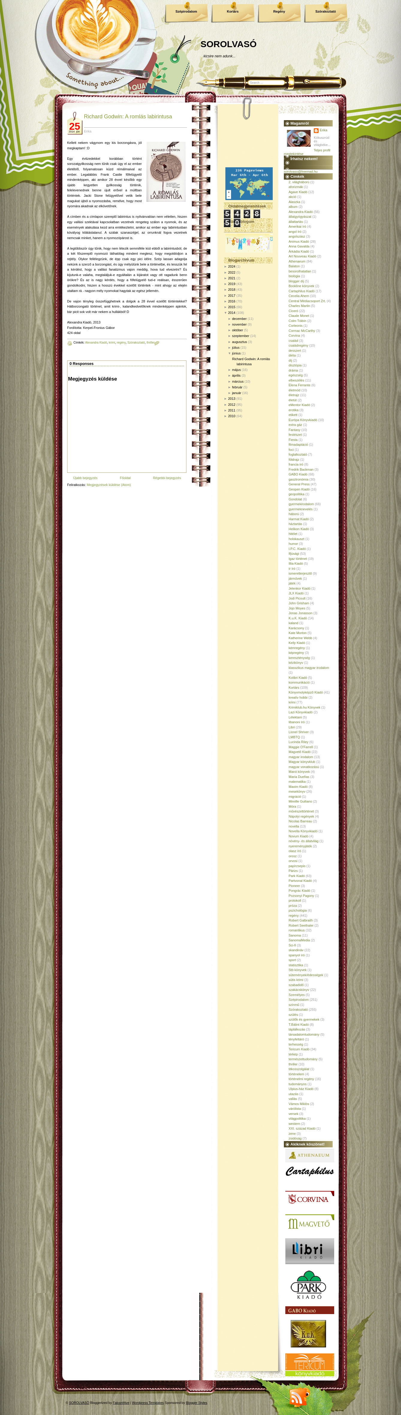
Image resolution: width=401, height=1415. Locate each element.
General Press (299, 484)
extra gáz (295, 425)
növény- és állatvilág (304, 841)
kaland (293, 623)
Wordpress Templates (148, 1402)
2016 (231, 301)
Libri (292, 727)
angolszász (297, 236)
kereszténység (299, 658)
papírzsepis (297, 866)
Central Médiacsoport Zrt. (307, 301)
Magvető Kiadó (299, 752)
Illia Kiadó (296, 563)
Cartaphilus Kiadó (302, 291)
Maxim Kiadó (298, 786)
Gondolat (295, 499)
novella (294, 826)
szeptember (240, 336)
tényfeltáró (296, 1039)
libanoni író (297, 722)
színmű (294, 1005)
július (235, 347)
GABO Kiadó (298, 474)
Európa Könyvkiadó (303, 420)
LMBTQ (294, 737)
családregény (298, 345)
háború (294, 514)
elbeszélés (296, 380)
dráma (293, 370)
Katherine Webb (300, 638)
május (236, 370)
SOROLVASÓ (228, 44)
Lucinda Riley (298, 742)
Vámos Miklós (299, 1104)
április (236, 375)
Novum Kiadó (298, 836)
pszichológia (298, 910)
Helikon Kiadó (299, 529)
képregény (296, 652)
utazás (293, 1094)
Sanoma (295, 935)
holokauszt (296, 539)
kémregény (297, 648)
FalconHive (121, 1402)
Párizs (293, 871)
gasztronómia (298, 479)
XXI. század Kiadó (302, 1128)
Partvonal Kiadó (300, 880)
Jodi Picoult (297, 598)
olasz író (295, 851)
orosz (293, 856)
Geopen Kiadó (299, 489)
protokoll (295, 900)
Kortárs (233, 11)
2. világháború (299, 182)
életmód (294, 390)
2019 (231, 284)
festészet (295, 434)
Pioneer (294, 886)
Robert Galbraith (301, 920)
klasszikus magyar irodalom (309, 668)
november (239, 324)
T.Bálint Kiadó (299, 1024)
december (239, 318)
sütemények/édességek (306, 975)
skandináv (296, 950)
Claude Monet (299, 315)
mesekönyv (297, 791)
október (237, 330)
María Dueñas (299, 777)
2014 (231, 312)
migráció (295, 796)
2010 (231, 416)
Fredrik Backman (301, 469)
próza (293, 905)
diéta (292, 355)
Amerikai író (297, 226)
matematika (297, 781)
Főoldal (125, 478)
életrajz (294, 395)
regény (121, 342)
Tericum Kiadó (299, 1049)
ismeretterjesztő (300, 573)
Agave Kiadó (298, 192)
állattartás (296, 221)
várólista (295, 1108)
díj (290, 360)
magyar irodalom (301, 757)
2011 (231, 410)
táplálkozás (297, 1029)
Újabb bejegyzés (85, 478)
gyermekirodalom (301, 504)
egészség (296, 375)
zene (292, 1133)
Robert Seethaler (301, 925)
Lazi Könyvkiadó (301, 712)
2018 (231, 289)
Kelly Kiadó (297, 643)
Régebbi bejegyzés (167, 478)
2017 (231, 295)
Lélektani (295, 717)
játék (292, 583)
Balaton (294, 266)
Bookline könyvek (301, 286)
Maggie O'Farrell (301, 747)
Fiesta (293, 440)
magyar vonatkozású (304, 767)
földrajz (294, 459)
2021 (231, 278)
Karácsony (296, 628)
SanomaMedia (299, 940)
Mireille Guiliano (300, 801)
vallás (293, 1099)
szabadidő (296, 985)
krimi (112, 342)
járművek (295, 578)
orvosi (293, 861)
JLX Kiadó (296, 593)
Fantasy (294, 430)
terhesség (296, 1044)
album (293, 206)
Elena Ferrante (299, 385)
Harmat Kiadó (299, 519)
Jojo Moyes (297, 608)
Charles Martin (299, 306)
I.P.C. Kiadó (297, 549)
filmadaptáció (298, 444)
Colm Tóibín (297, 321)
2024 (231, 266)
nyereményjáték (300, 846)
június (236, 353)
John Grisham (299, 603)
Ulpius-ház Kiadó (301, 1089)
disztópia (295, 365)
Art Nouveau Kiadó (302, 256)
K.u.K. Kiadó (298, 618)
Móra (292, 806)
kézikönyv (296, 662)
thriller (151, 342)
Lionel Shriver (299, 732)
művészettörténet (301, 811)
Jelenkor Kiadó (299, 588)
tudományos (298, 1084)
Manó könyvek (299, 771)
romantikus (297, 930)
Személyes (297, 995)
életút (293, 400)
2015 (231, 307)
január (236, 393)
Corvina (294, 335)
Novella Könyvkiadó (303, 831)
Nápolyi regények (301, 816)
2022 (231, 272)
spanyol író (297, 955)
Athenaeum (297, 261)
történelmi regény (301, 1079)
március (238, 381)
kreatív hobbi (298, 697)
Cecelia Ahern (299, 296)
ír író (292, 568)
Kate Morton (298, 633)
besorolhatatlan (300, 271)
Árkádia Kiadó (299, 251)
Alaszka (294, 202)
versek (293, 1114)
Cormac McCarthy (302, 330)
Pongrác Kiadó (299, 890)
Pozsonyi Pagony (301, 895)
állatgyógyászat (300, 216)
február (237, 387)
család (293, 340)
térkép (293, 1054)
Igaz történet (298, 558)
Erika (323, 130)
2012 (231, 404)
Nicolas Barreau (300, 821)
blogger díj (296, 281)
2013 (231, 398)
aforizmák (296, 187)
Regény (279, 11)
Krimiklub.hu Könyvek (304, 707)
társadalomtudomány (304, 1034)
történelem (296, 1074)
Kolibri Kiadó (298, 677)
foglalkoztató (298, 454)
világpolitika (297, 1118)
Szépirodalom (186, 11)
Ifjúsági (294, 553)
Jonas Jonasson (301, 613)
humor (293, 543)
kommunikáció (299, 682)
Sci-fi (292, 945)
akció (292, 197)
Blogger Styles (196, 1402)
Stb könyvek (298, 970)
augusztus (239, 342)
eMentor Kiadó (299, 405)
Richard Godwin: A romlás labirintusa (128, 117)
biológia (294, 276)
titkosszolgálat (299, 1069)
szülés (293, 1014)
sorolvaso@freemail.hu (301, 171)
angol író (295, 231)
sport (292, 960)
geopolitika (296, 494)
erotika (294, 410)
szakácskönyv (299, 989)
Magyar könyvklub (302, 762)
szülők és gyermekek (304, 1019)
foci (291, 449)
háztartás (295, 524)
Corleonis (295, 325)
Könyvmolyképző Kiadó (306, 692)
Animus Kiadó (299, 241)
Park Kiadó (297, 876)
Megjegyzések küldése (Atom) (109, 485)
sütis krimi (296, 980)
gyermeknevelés (301, 509)
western (294, 1123)
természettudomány (303, 1059)
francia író (296, 464)
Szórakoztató (325, 11)
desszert (295, 350)
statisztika (296, 965)
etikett (293, 415)
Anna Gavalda (299, 246)
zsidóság (295, 1138)
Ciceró (293, 311)
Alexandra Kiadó (96, 342)
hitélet (293, 534)
